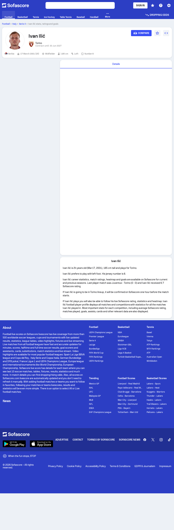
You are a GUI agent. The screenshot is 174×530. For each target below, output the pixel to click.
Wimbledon (152, 361)
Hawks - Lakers (154, 400)
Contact (78, 439)
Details (116, 64)
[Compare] (141, 34)
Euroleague (123, 336)
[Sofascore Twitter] (153, 440)
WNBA (121, 340)
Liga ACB (122, 349)
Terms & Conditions (120, 466)
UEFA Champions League (100, 332)
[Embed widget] (166, 33)
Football (6, 24)
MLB (91, 400)
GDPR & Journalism (144, 466)
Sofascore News (129, 439)
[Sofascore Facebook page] (145, 440)
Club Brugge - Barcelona (129, 392)
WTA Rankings (153, 349)
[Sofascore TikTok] (169, 440)
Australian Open (154, 357)
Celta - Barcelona (126, 396)
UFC (91, 392)
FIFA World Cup (96, 353)
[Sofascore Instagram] (161, 440)
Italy (14, 24)
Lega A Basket (125, 353)
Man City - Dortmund (127, 404)
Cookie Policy (74, 466)
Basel (149, 332)
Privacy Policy (55, 466)
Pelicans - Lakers (155, 412)
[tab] (116, 64)
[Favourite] (157, 33)
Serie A (22, 24)
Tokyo (149, 340)
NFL (91, 404)
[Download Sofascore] (14, 443)
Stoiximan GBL (125, 344)
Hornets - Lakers (155, 408)
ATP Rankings (153, 344)
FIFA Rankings (95, 357)
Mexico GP (94, 384)
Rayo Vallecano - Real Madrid (130, 388)
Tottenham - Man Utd (128, 412)
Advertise (61, 439)
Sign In (140, 5)
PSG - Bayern (124, 408)
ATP (148, 353)
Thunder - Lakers (155, 396)
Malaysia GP (95, 396)
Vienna (150, 336)
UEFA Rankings (96, 361)
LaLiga (92, 344)
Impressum (165, 466)
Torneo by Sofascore (101, 439)
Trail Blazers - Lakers (157, 404)
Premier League (96, 336)
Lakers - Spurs (153, 384)
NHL (91, 388)
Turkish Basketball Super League (130, 357)
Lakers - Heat (153, 388)
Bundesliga (94, 349)
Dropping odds (157, 15)
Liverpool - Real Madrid (129, 384)
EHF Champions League (100, 412)
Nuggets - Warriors (156, 392)
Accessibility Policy (95, 466)
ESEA (91, 408)
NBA (120, 332)
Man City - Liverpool (127, 400)
